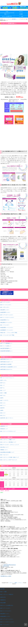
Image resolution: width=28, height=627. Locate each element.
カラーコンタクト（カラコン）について (10, 444)
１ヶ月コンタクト (5, 307)
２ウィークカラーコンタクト (8, 317)
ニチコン (4, 415)
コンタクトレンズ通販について (8, 439)
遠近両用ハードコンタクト (7, 327)
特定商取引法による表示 (6, 576)
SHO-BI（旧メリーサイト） (8, 417)
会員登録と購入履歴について (8, 452)
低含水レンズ (4, 426)
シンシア (4, 390)
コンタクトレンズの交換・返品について (10, 457)
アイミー (4, 405)
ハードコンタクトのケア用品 (8, 335)
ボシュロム (4, 380)
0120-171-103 (6, 566)
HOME (3, 588)
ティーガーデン (5, 400)
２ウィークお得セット (6, 345)
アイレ (3, 387)
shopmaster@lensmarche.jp (10, 564)
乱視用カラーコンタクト (7, 322)
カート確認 (4, 591)
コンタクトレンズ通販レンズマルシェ (15, 582)
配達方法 (4, 599)
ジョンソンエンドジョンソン (8, 377)
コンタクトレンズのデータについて (9, 459)
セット (5, 19)
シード (3, 385)
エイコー (4, 412)
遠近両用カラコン (5, 319)
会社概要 (4, 602)
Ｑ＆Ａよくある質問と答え (7, 605)
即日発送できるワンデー (7, 359)
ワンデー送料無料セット (13, 19)
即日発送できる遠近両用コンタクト (9, 366)
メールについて (5, 454)
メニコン (4, 402)
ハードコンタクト (5, 325)
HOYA (3, 407)
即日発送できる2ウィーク (7, 361)
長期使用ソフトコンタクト (7, 330)
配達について (4, 449)
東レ (3, 410)
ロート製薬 (4, 392)
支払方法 (4, 597)
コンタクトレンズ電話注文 (7, 594)
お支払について (5, 447)
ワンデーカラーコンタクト (7, 314)
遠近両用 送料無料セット (7, 350)
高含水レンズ (4, 428)
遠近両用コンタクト (6, 312)
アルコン (4, 382)
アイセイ (4, 395)
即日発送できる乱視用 (6, 364)
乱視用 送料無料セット (7, 348)
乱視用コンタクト (5, 309)
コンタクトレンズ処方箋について (9, 442)
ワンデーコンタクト (6, 302)
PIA (2, 397)
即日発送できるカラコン (7, 369)
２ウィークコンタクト (6, 304)
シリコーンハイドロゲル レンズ (8, 431)
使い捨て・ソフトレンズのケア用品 (9, 332)
